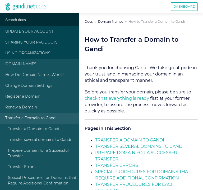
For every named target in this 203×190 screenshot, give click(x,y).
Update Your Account (29, 32)
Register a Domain (22, 96)
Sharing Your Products (31, 42)
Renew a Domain (21, 107)
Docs (89, 21)
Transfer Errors (21, 167)
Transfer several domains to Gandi (39, 140)
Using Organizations (27, 53)
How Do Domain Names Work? (34, 75)
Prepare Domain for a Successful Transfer (38, 153)
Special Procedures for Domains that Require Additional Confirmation (42, 180)
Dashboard (184, 6)
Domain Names (20, 64)
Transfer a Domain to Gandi (31, 118)
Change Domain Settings (28, 86)
